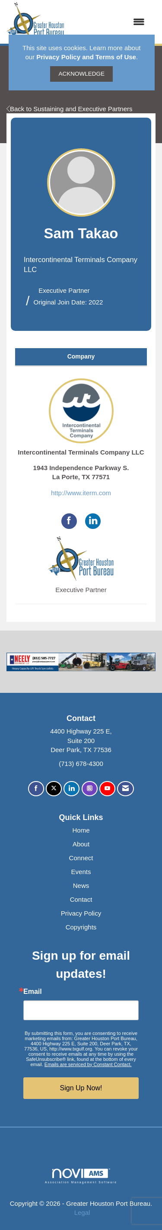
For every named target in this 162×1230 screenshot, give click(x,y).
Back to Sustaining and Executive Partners (69, 108)
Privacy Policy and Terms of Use (86, 57)
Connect (81, 858)
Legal (82, 1212)
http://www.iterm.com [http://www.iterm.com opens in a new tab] (81, 492)
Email (32, 991)
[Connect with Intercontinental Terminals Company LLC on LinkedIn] (93, 521)
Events (81, 871)
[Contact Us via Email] (125, 788)
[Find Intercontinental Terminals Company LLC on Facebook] (69, 521)
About (81, 844)
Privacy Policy (81, 913)
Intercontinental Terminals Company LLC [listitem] (81, 417)
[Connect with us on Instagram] (90, 788)
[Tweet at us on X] (54, 788)
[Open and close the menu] (109, 22)
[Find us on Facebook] (36, 788)
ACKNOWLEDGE (81, 73)
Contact (81, 899)
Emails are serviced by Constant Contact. (88, 1064)
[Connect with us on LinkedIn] (71, 788)
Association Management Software (81, 1176)
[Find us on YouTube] (107, 788)
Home (80, 830)
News (81, 885)
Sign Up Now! (81, 1088)
